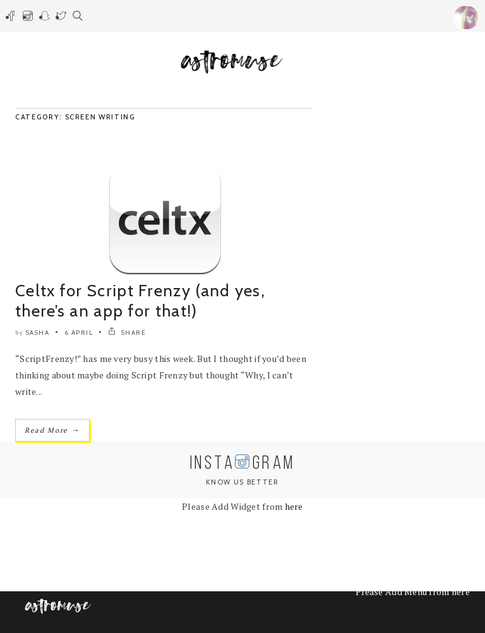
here (294, 506)
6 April (78, 333)
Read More (52, 430)
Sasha (38, 333)
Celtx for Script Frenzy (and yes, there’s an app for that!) (140, 300)
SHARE (127, 333)
